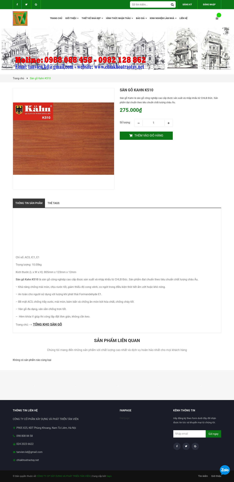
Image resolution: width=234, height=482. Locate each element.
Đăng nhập (209, 4)
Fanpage (125, 418)
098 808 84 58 (24, 435)
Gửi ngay (213, 433)
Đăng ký (187, 4)
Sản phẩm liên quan (117, 340)
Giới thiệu (216, 476)
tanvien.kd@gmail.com (29, 452)
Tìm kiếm (203, 476)
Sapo (109, 476)
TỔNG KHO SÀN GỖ (47, 324)
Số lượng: (125, 122)
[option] (33, 385)
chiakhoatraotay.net (27, 460)
